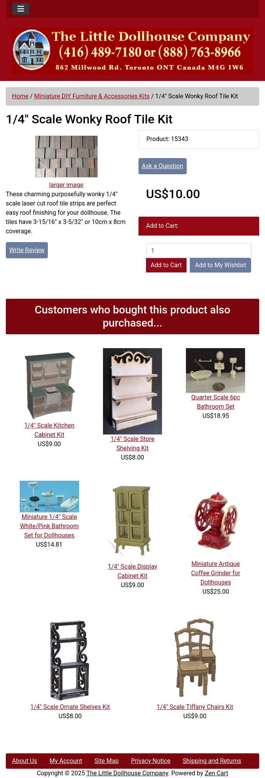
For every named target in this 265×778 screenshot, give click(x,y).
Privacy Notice (150, 761)
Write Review (26, 250)
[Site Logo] (132, 51)
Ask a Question (162, 166)
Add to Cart (166, 265)
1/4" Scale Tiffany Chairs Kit (195, 707)
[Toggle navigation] (20, 9)
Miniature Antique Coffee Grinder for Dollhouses (215, 573)
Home (20, 96)
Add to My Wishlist (220, 265)
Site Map (107, 761)
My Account (65, 761)
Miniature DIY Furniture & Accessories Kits (92, 96)
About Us (24, 761)
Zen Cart (216, 773)
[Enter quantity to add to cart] (199, 250)
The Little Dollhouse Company (127, 773)
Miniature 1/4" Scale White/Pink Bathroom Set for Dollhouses (49, 526)
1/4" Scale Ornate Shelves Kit (70, 707)
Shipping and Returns (212, 761)
